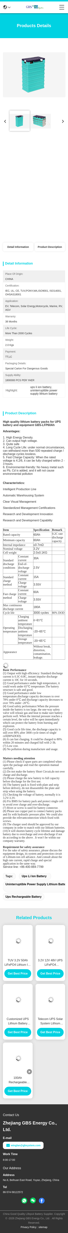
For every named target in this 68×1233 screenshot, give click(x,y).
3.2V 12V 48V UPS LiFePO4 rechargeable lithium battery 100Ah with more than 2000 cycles (50, 963)
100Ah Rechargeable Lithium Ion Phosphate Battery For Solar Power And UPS (18, 1080)
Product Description (50, 246)
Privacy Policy (28, 1227)
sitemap (42, 1227)
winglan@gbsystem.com (23, 1145)
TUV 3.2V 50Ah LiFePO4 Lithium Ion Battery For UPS (18, 963)
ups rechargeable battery (23, 896)
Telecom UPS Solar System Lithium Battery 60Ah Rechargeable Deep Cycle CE (50, 1021)
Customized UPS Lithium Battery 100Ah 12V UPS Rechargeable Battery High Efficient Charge (18, 1021)
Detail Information (18, 246)
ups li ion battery (34, 876)
